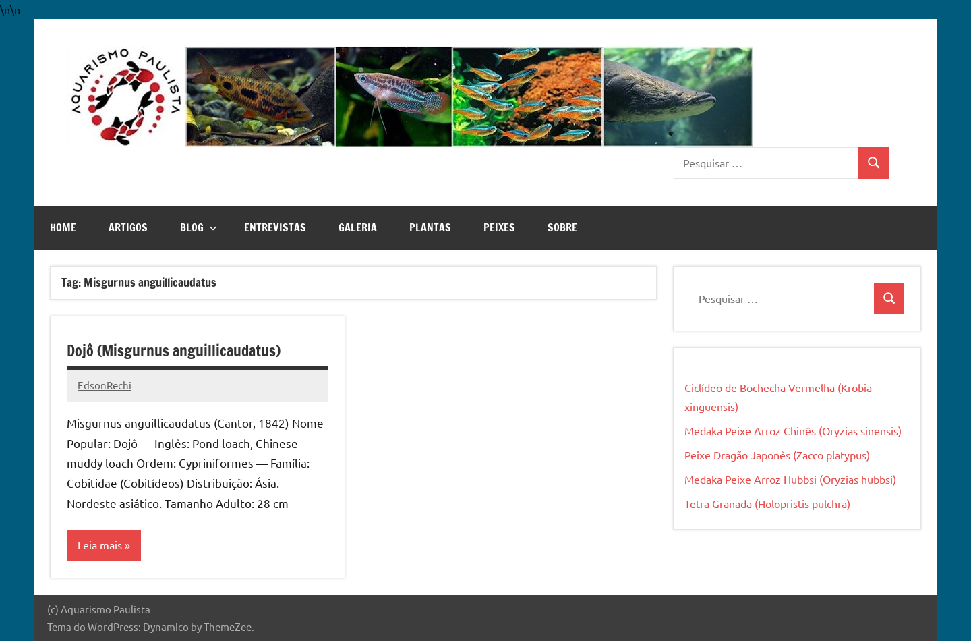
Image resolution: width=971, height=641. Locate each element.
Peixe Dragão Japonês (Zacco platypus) (777, 455)
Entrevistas (275, 227)
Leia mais (100, 545)
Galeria (358, 227)
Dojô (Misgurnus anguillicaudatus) (174, 350)
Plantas (430, 227)
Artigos (128, 227)
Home (63, 227)
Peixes (499, 227)
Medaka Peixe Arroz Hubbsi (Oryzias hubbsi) (790, 479)
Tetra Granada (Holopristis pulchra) (767, 503)
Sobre (562, 227)
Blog (198, 227)
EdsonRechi (104, 385)
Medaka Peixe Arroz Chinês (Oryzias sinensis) (793, 430)
